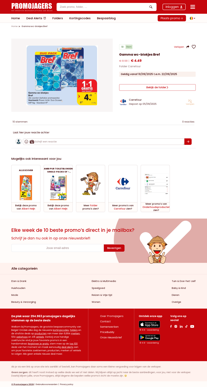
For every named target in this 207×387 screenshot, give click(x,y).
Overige (176, 301)
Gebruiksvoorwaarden (47, 383)
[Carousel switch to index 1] (62, 101)
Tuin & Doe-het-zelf (184, 280)
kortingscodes (61, 329)
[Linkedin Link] (181, 325)
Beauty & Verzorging (23, 301)
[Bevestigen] (188, 141)
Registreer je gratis (38, 343)
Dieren (175, 294)
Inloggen (172, 7)
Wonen (96, 301)
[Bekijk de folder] (157, 88)
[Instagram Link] (175, 325)
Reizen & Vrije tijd (102, 294)
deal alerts (67, 346)
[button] (192, 18)
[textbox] (104, 7)
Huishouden (18, 287)
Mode (14, 294)
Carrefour (135, 99)
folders (74, 329)
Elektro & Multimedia (104, 280)
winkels (40, 336)
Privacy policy (66, 383)
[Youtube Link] (192, 325)
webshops (22, 336)
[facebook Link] (171, 325)
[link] (14, 26)
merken (75, 333)
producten (41, 333)
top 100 (74, 343)
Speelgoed (98, 287)
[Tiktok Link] (186, 325)
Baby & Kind (179, 287)
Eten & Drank (18, 280)
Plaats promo (172, 18)
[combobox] (107, 7)
